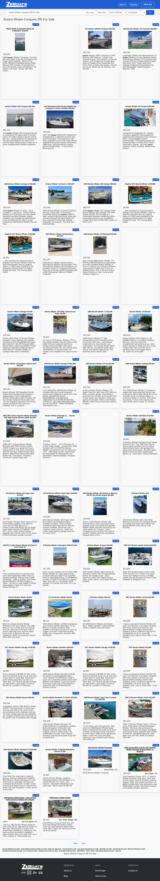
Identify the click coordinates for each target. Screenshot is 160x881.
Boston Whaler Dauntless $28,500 (60, 647)
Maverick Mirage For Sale (136, 849)
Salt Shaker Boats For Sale (104, 851)
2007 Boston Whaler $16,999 (140, 647)
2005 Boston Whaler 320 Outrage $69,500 (100, 184)
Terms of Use (100, 876)
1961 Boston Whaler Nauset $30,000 (20, 697)
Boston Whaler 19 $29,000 (140, 312)
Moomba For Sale (105, 849)
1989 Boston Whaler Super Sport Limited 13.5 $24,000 (100, 698)
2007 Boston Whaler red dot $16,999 (140, 597)
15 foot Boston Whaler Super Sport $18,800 (60, 493)
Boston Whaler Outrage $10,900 (20, 312)
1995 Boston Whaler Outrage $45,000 (140, 364)
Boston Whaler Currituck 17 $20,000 (60, 184)
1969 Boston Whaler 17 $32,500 (100, 312)
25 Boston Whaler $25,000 (100, 597)
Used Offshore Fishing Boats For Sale (34, 849)
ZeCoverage (100, 871)
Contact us (133, 871)
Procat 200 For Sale (69, 849)
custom (64, 214)
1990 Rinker (81, 851)
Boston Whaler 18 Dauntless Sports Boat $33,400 (20, 365)
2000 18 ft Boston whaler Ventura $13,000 (140, 545)
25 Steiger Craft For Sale (67, 851)
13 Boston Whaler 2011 (140, 493)
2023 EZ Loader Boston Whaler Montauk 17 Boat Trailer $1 (20, 546)
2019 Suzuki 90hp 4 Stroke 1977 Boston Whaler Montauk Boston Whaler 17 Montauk (140, 749)
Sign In (122, 5)
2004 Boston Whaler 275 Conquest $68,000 (140, 29)
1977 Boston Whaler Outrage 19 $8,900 (20, 647)
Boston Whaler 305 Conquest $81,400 (20, 106)
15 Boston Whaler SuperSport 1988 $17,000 (60, 545)
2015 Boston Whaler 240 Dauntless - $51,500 (60, 235)
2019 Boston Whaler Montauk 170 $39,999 (20, 749)
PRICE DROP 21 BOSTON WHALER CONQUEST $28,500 (20, 30)
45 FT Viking (90, 851)
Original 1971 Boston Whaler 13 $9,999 (140, 184)
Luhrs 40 (118, 851)
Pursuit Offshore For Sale (11, 849)
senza (150, 144)
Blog (66, 876)
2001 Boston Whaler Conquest (100, 748)
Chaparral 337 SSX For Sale (48, 851)
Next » (84, 843)
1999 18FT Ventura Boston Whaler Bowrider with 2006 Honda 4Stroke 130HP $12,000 (20, 417)
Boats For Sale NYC (54, 849)
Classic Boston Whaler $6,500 (20, 597)
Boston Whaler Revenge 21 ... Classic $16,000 (60, 417)
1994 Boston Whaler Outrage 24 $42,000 (60, 364)
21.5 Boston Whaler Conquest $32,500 (100, 29)
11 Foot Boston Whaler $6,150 (60, 597)
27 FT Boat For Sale (30, 851)
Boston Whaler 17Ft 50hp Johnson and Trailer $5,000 (60, 312)
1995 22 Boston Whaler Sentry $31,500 (140, 697)
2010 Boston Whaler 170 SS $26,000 (100, 364)
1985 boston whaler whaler (60, 798)
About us (68, 871)
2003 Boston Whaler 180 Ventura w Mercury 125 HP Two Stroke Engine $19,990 (100, 494)
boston (10, 57)
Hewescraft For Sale (120, 849)
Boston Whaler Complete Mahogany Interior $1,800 (60, 750)
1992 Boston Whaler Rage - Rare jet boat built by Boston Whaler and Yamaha (20, 799)
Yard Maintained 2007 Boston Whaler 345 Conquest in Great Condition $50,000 (60, 107)
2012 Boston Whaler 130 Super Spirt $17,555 (20, 494)
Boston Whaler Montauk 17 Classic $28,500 (60, 697)
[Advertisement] (60, 61)
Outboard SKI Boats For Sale (12, 851)
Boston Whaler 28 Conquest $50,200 (140, 106)
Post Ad (148, 4)
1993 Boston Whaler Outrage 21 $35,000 (20, 184)
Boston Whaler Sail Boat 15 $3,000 (140, 416)
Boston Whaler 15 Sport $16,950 (100, 545)
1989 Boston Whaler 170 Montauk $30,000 (100, 234)
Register (134, 5)
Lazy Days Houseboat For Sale (88, 849)
